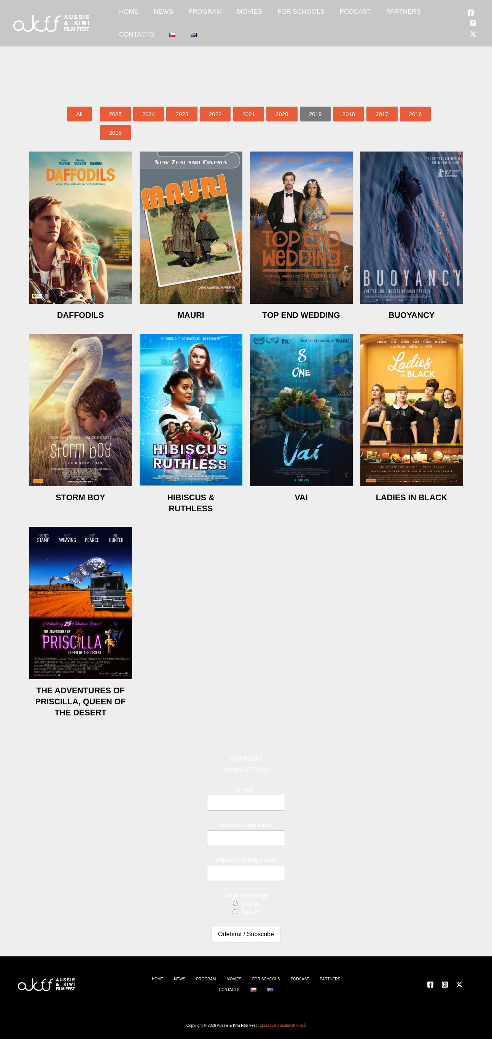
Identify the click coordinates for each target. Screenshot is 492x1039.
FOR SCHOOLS (266, 15)
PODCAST (313, 15)
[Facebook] (464, 5)
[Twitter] (466, 27)
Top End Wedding (301, 315)
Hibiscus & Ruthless (190, 502)
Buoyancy (411, 315)
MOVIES (223, 15)
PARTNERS (354, 15)
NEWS (152, 15)
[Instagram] (466, 16)
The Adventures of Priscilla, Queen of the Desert (80, 706)
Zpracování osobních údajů (283, 1025)
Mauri (191, 315)
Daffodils (80, 315)
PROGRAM (186, 15)
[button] (315, 114)
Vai (301, 497)
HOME (125, 15)
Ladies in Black (411, 497)
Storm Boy (80, 497)
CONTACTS (396, 15)
